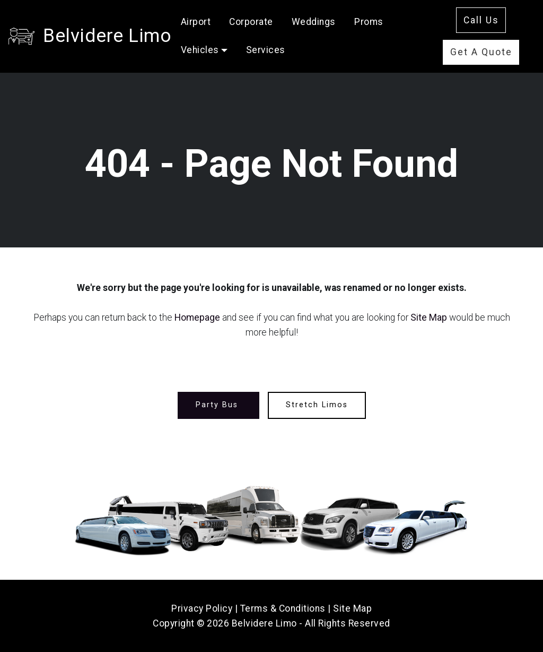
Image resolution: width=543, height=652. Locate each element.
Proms (368, 21)
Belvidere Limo (107, 35)
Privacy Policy (201, 608)
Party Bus (218, 404)
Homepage (197, 317)
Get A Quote (481, 52)
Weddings (314, 21)
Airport (196, 21)
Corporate (251, 21)
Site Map (428, 317)
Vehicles (200, 50)
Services (265, 50)
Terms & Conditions (283, 608)
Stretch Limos (317, 404)
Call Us (481, 20)
